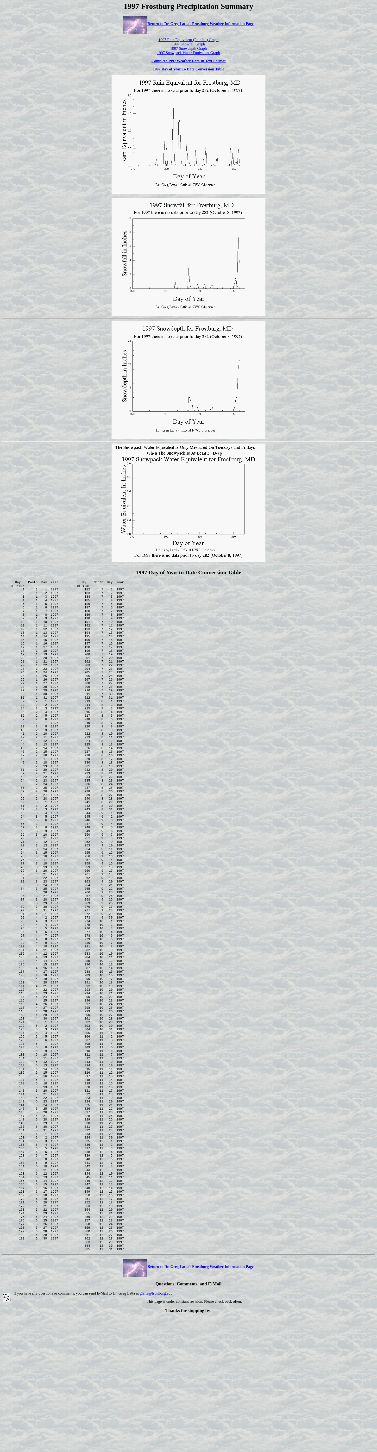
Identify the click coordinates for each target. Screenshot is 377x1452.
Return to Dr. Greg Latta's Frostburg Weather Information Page (188, 24)
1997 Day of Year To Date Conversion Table (188, 69)
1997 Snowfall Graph (188, 44)
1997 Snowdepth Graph (188, 48)
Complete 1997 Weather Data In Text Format (188, 61)
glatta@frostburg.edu (156, 1427)
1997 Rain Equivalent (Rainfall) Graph (188, 40)
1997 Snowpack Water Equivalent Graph (188, 53)
